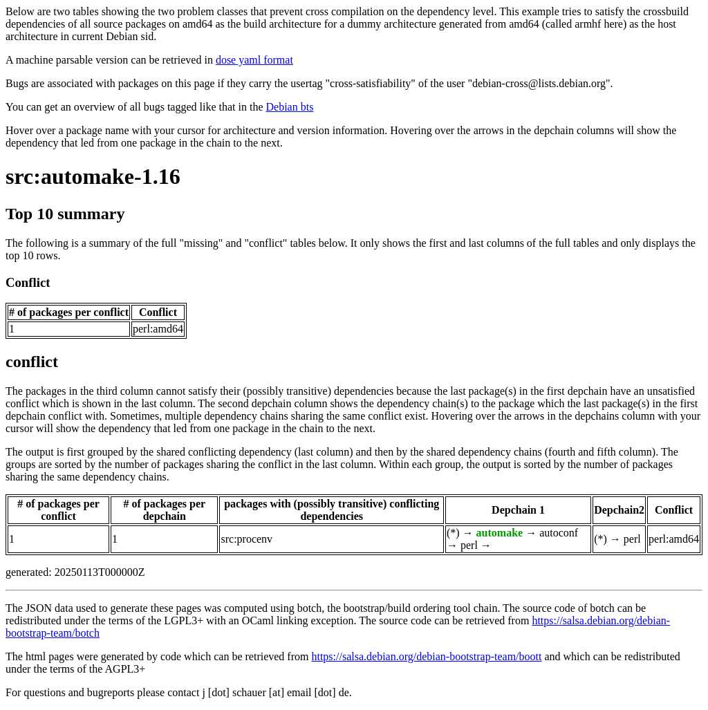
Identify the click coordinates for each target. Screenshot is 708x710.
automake (499, 533)
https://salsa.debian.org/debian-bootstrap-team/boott (426, 656)
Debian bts (290, 107)
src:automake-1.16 (93, 176)
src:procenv (246, 539)
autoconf (558, 533)
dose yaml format (254, 60)
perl (469, 545)
